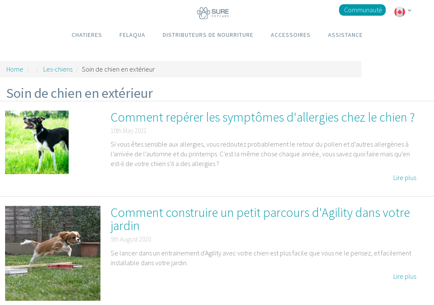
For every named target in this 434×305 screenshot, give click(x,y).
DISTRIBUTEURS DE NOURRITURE (208, 35)
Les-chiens (57, 69)
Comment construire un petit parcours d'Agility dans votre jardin (260, 219)
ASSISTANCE (345, 35)
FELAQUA (132, 35)
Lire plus (404, 177)
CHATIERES (87, 35)
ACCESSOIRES (291, 35)
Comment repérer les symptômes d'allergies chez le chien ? (263, 117)
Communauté (363, 10)
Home (14, 69)
